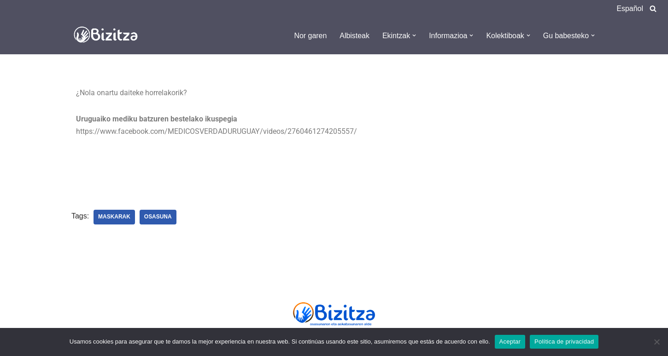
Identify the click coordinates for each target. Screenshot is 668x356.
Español (629, 8)
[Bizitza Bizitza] (108, 35)
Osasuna (158, 217)
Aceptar (510, 341)
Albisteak (354, 36)
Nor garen (309, 36)
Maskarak (114, 217)
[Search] (653, 8)
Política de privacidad (564, 341)
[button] (414, 35)
